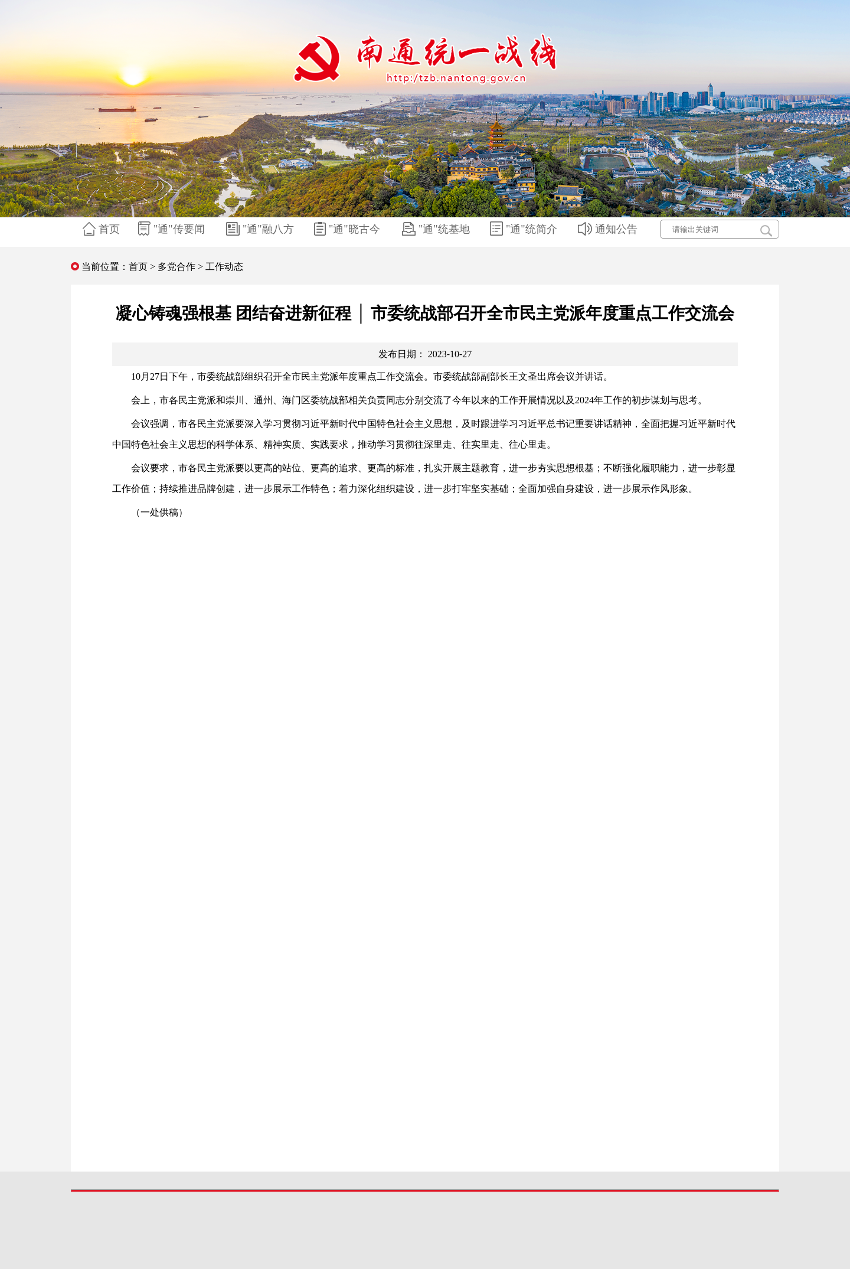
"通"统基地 (437, 229)
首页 (103, 229)
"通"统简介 (525, 229)
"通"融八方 (261, 229)
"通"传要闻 (173, 229)
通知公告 (609, 229)
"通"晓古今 (348, 229)
